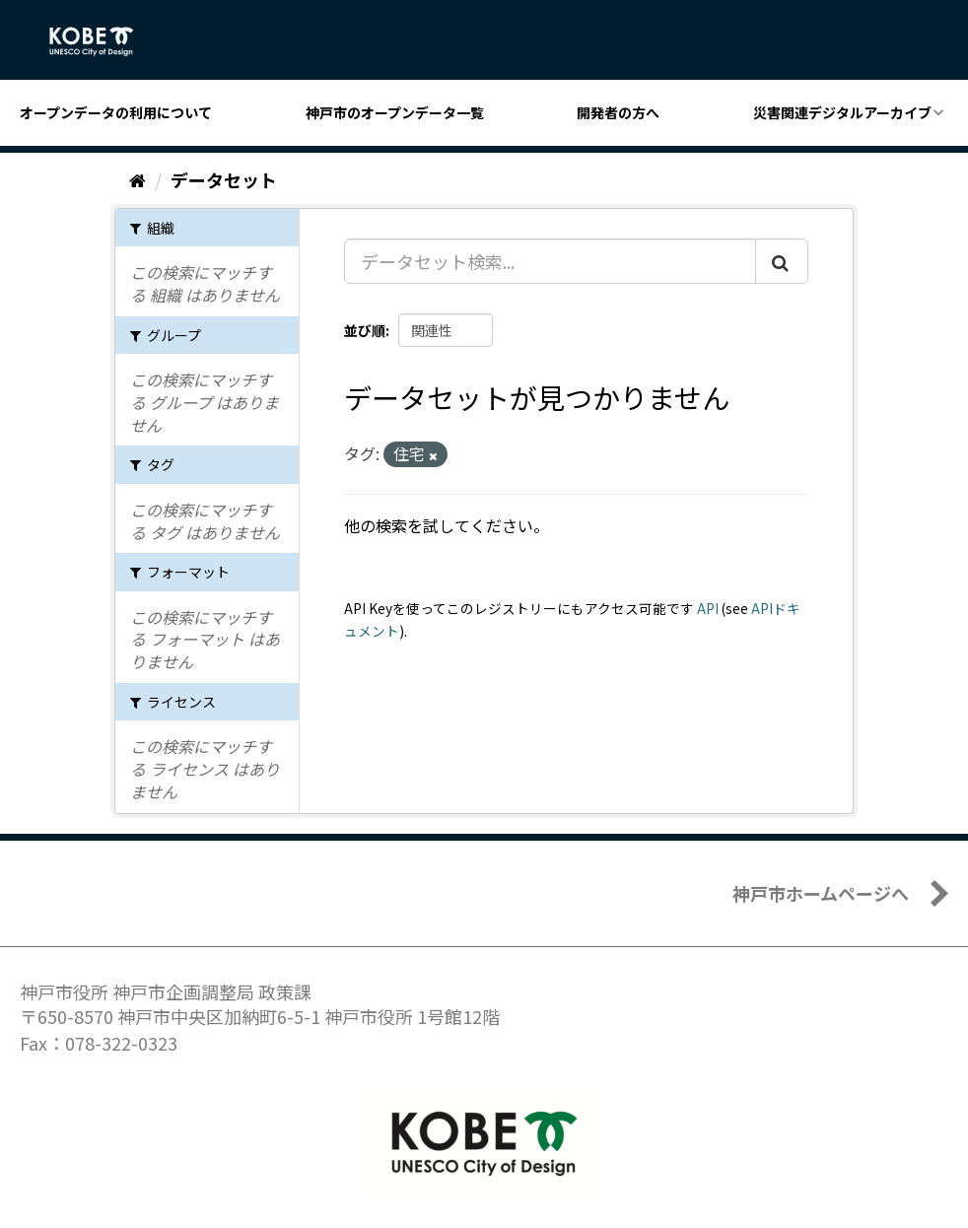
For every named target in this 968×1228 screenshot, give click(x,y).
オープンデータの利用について (116, 112)
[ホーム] (137, 179)
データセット (224, 179)
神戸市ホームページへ (820, 893)
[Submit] (781, 261)
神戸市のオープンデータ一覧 (395, 112)
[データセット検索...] (550, 261)
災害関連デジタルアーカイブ (842, 112)
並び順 (364, 330)
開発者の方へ (618, 112)
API (708, 608)
